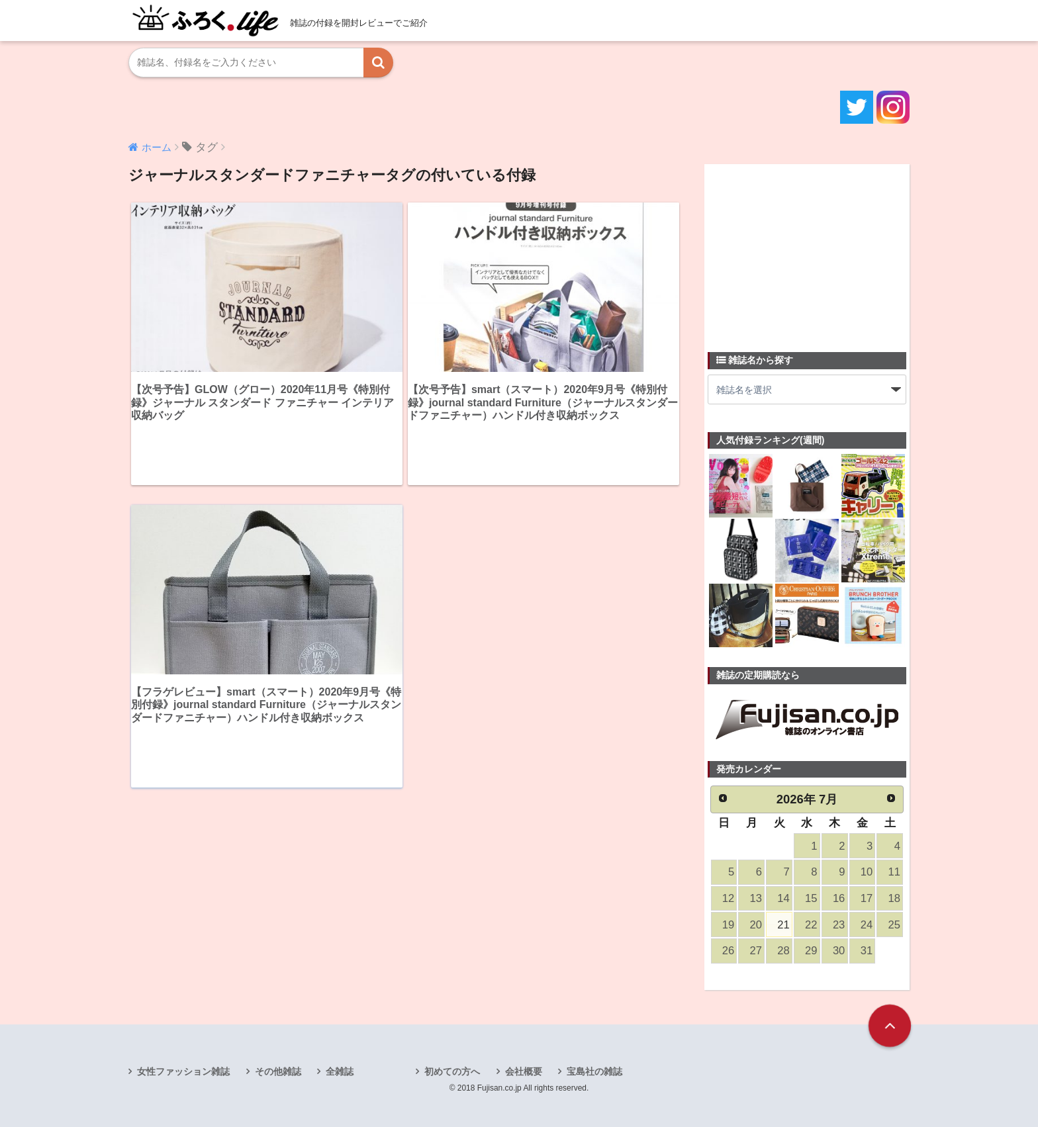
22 (811, 925)
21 (783, 925)
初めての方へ (452, 1071)
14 (783, 898)
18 (894, 898)
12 (728, 898)
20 (756, 925)
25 (894, 925)
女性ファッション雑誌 (183, 1071)
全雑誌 (340, 1071)
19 (728, 925)
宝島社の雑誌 (594, 1071)
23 (839, 925)
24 (867, 925)
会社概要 (523, 1071)
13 (756, 898)
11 (894, 872)
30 (839, 950)
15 (811, 898)
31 (867, 950)
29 (811, 950)
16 (839, 898)
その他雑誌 (278, 1071)
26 (728, 950)
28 (783, 950)
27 (756, 950)
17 (867, 898)
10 (867, 872)
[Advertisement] (807, 250)
